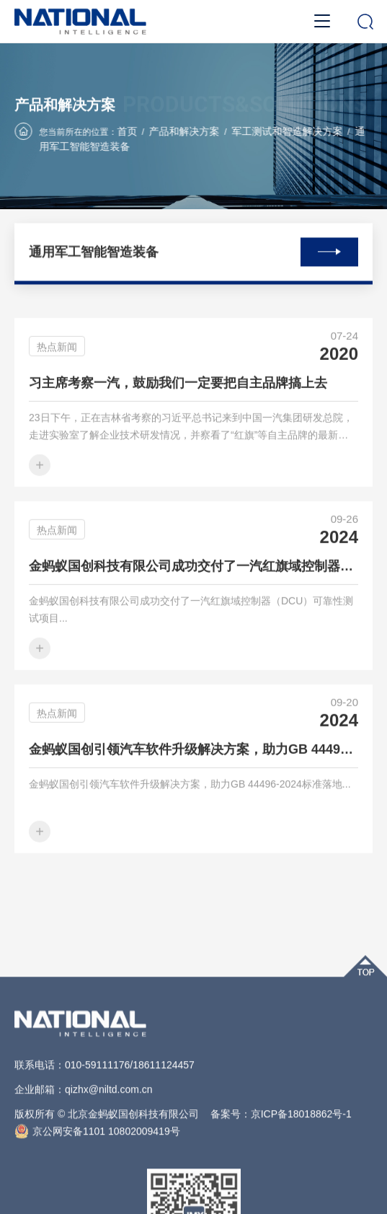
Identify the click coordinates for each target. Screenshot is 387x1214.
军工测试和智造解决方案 (286, 132)
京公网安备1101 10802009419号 (97, 1185)
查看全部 (329, 250)
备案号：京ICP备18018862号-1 (281, 1168)
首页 (127, 132)
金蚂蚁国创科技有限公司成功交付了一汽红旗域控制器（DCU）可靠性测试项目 (193, 578)
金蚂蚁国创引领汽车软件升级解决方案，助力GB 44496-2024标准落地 (193, 761)
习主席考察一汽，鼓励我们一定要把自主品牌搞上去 (178, 394)
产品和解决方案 (184, 132)
